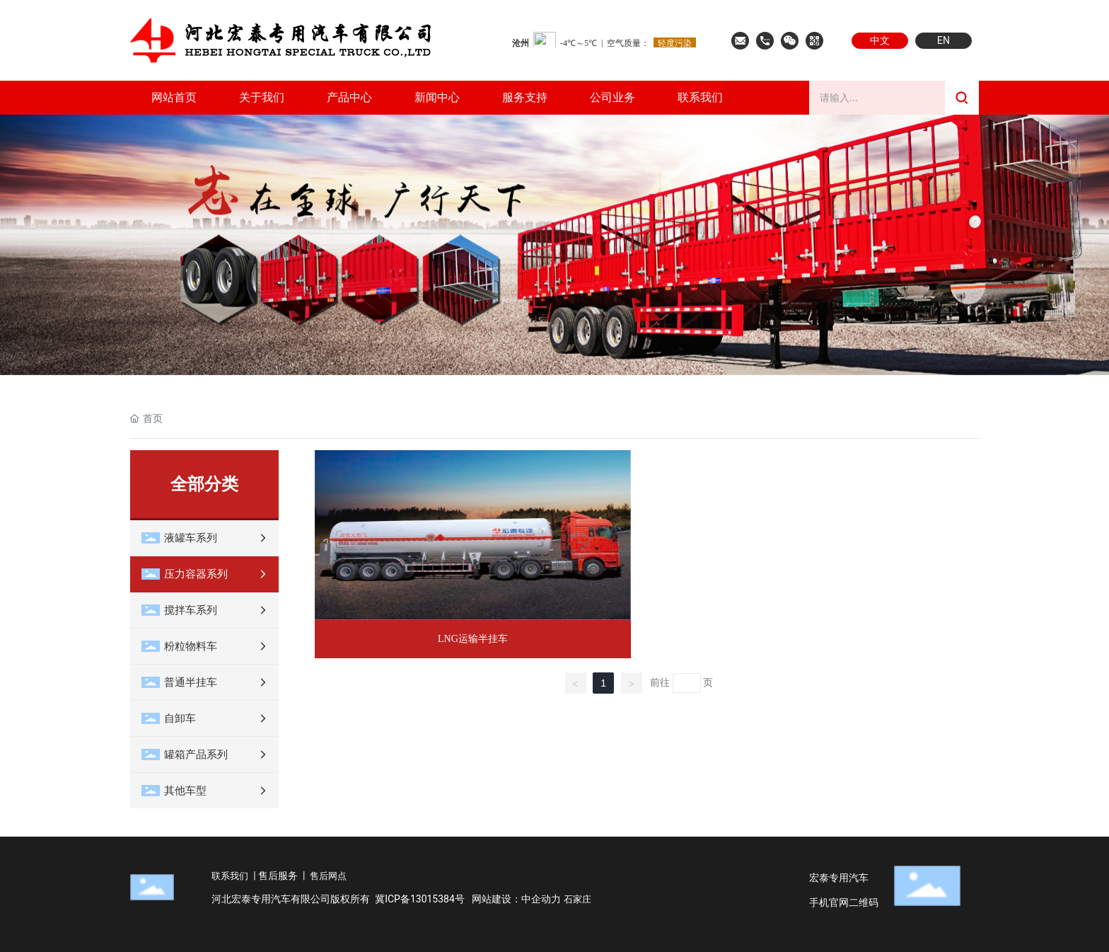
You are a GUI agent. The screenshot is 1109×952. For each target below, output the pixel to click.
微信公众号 (790, 41)
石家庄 (577, 899)
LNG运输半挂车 (473, 638)
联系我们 (765, 41)
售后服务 (278, 875)
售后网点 (328, 876)
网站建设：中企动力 (516, 899)
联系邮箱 (740, 41)
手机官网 (814, 41)
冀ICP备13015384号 (420, 899)
